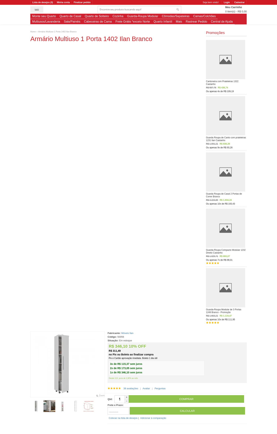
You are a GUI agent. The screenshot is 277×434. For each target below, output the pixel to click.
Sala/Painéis (72, 21)
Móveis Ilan (127, 333)
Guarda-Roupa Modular (142, 16)
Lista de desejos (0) (42, 2)
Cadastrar (239, 2)
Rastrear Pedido (196, 21)
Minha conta (63, 2)
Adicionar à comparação (153, 418)
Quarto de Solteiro (97, 16)
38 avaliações (130, 388)
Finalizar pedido (82, 2)
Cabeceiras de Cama (98, 21)
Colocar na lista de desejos (123, 418)
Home (33, 32)
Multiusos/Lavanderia (46, 21)
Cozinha (117, 16)
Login (227, 2)
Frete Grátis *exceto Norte (132, 21)
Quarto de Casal (70, 16)
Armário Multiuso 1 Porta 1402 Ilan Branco (57, 32)
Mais (179, 21)
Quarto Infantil (162, 21)
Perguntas (160, 388)
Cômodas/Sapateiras (175, 16)
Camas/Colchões (204, 16)
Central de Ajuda (222, 21)
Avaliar (146, 388)
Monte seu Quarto (44, 16)
